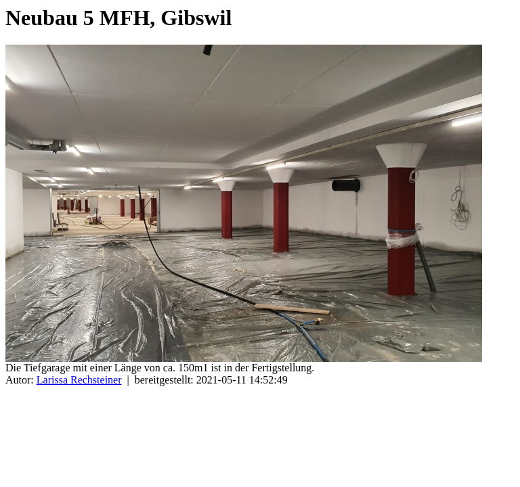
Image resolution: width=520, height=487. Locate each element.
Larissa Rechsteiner (79, 380)
